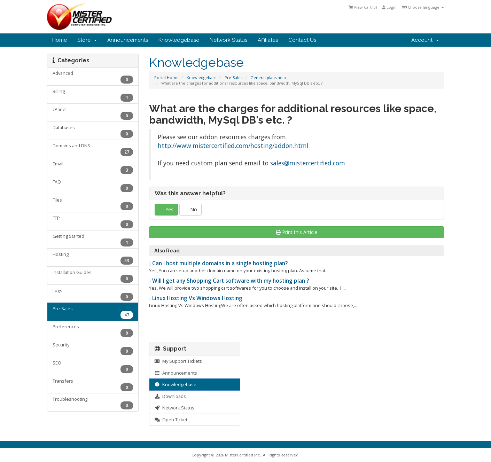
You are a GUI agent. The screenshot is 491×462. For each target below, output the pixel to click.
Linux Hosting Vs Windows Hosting (196, 298)
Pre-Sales (233, 77)
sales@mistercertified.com (307, 163)
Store (87, 40)
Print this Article (296, 232)
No (190, 209)
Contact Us (302, 40)
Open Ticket (171, 419)
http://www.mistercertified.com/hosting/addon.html (233, 145)
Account (425, 40)
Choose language (423, 7)
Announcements (127, 40)
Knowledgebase (178, 40)
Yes (166, 209)
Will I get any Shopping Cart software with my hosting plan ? (229, 280)
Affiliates (268, 40)
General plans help (268, 77)
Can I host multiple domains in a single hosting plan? (218, 263)
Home (59, 40)
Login (389, 7)
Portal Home (166, 77)
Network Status (228, 40)
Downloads (170, 396)
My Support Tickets (178, 361)
